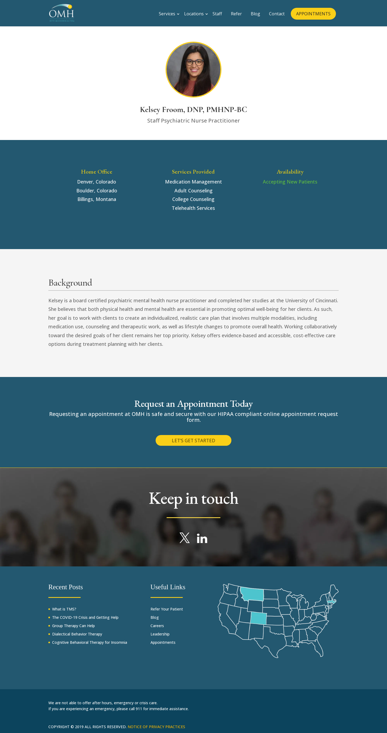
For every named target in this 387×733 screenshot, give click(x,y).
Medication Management (193, 181)
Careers (157, 628)
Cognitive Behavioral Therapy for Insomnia (89, 645)
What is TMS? (64, 612)
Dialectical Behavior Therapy (77, 636)
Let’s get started (193, 442)
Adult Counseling (193, 190)
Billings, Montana (96, 199)
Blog (255, 13)
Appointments (162, 645)
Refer (236, 13)
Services (167, 13)
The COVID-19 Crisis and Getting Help (85, 620)
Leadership (160, 636)
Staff (217, 13)
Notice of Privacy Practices (156, 729)
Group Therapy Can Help (73, 628)
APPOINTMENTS (313, 13)
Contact (277, 13)
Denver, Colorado (96, 181)
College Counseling (193, 199)
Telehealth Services (193, 208)
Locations (194, 13)
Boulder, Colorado (96, 190)
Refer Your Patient (166, 612)
